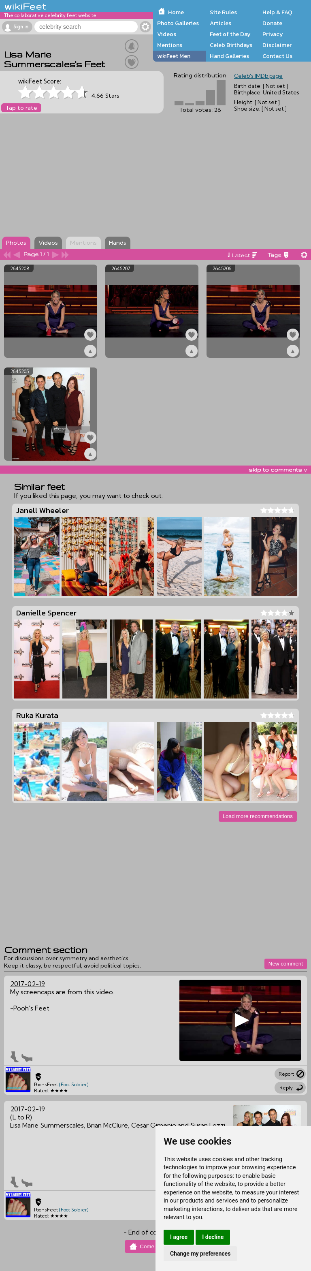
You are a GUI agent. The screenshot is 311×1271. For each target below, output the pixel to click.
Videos (166, 34)
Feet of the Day (230, 34)
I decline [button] (213, 1237)
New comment (285, 964)
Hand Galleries (229, 55)
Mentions (169, 45)
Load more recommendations (258, 816)
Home (176, 12)
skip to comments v (278, 469)
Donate (272, 23)
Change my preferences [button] (200, 1253)
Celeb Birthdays (231, 45)
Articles (220, 23)
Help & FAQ (277, 12)
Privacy (272, 34)
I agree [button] (178, 1237)
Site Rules (223, 12)
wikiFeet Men (173, 55)
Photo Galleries (178, 23)
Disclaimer (277, 45)
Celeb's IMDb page (258, 76)
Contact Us (277, 55)
